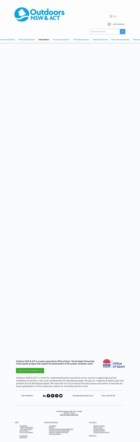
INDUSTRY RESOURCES (51, 422)
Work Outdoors (24, 431)
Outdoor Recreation (99, 431)
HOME (17, 422)
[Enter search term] (103, 31)
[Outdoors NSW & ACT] (48, 395)
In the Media (52, 426)
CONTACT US (92, 435)
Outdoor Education (99, 429)
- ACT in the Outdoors (26, 429)
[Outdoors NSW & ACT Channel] (61, 395)
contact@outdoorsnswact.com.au (83, 396)
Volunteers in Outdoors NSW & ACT (59, 431)
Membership (23, 437)
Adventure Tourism (99, 426)
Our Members (24, 436)
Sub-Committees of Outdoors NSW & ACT (61, 429)
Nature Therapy (98, 427)
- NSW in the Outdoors (26, 427)
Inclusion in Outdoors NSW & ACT (59, 432)
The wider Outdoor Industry (102, 432)
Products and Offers (55, 434)
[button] (117, 16)
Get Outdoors (23, 426)
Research (52, 427)
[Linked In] (44, 395)
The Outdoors (93, 422)
